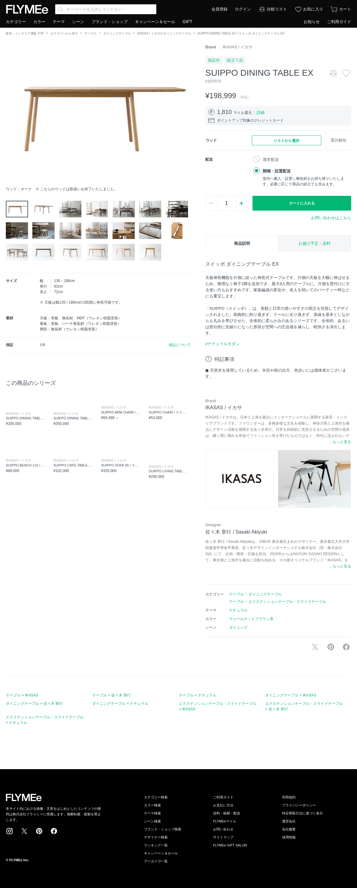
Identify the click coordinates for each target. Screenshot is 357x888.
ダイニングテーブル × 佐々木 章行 (34, 703)
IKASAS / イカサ (237, 47)
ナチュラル (238, 610)
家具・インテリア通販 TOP (25, 33)
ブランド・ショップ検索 (162, 829)
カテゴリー (16, 21)
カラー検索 (152, 805)
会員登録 (219, 9)
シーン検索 (152, 821)
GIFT (187, 21)
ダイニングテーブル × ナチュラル (120, 703)
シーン (78, 21)
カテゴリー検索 (156, 797)
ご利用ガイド (339, 21)
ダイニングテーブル (117, 33)
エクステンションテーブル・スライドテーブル (287, 601)
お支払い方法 (223, 805)
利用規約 (289, 797)
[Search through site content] (105, 9)
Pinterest (39, 831)
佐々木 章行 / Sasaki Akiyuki (236, 532)
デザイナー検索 (156, 837)
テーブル (90, 33)
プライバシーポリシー (299, 805)
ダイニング (238, 627)
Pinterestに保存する (331, 647)
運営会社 (289, 821)
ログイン (243, 9)
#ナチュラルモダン (222, 343)
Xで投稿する (315, 647)
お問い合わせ (223, 829)
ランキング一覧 (156, 845)
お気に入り (313, 9)
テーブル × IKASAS (22, 695)
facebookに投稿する (346, 647)
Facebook (54, 831)
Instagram (9, 831)
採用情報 (289, 837)
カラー (39, 21)
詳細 (260, 112)
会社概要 (289, 829)
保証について (180, 345)
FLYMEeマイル (224, 821)
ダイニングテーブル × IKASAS (290, 695)
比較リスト (277, 9)
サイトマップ (223, 837)
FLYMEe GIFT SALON (230, 845)
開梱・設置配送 (277, 171)
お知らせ (312, 21)
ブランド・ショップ (110, 21)
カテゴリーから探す (64, 33)
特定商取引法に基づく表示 (302, 813)
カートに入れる (302, 203)
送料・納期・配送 (226, 813)
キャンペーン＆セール (155, 21)
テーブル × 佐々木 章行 (111, 695)
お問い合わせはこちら (331, 218)
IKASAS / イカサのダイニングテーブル (164, 33)
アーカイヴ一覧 (156, 861)
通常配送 (271, 159)
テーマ (59, 21)
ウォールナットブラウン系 (251, 619)
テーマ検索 (152, 813)
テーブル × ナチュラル (197, 695)
